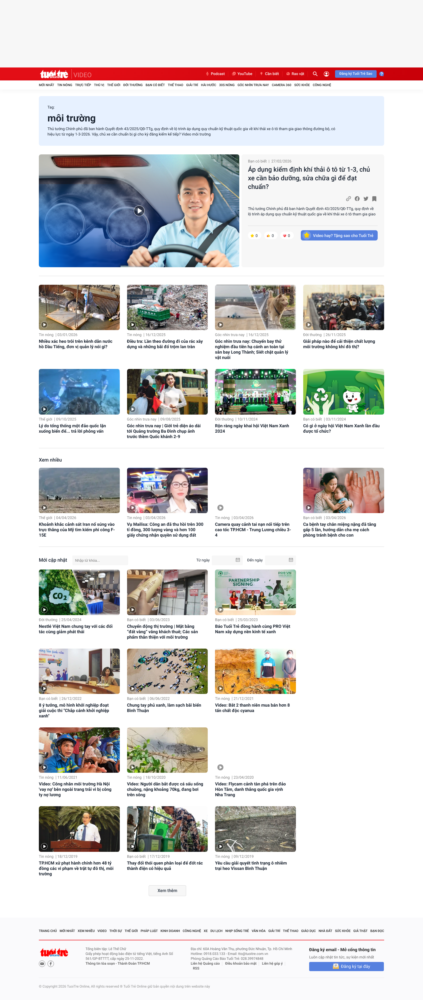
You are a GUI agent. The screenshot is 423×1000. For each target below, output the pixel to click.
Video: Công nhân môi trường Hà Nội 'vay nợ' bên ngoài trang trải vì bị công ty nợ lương (75, 789)
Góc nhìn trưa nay (253, 85)
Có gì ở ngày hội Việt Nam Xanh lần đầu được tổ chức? (341, 428)
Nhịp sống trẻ (237, 931)
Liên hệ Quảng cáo (205, 964)
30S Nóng (226, 85)
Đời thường (133, 85)
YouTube (241, 74)
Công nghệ (322, 85)
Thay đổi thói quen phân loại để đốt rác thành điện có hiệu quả (165, 865)
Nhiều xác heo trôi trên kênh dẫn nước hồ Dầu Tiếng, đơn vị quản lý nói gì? (75, 344)
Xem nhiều (50, 460)
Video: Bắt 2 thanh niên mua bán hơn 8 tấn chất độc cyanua (252, 708)
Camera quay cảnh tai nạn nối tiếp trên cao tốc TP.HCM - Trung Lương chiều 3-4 (253, 530)
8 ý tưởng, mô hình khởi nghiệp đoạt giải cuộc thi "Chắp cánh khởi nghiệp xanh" (74, 710)
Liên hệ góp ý (272, 964)
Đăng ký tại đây (355, 966)
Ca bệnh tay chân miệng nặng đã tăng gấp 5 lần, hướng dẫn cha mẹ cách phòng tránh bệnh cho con (339, 530)
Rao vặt (295, 74)
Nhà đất (325, 931)
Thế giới (113, 85)
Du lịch (216, 931)
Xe (205, 931)
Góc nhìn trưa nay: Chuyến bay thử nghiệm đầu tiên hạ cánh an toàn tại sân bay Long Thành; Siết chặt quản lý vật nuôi (251, 349)
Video (102, 931)
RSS (196, 969)
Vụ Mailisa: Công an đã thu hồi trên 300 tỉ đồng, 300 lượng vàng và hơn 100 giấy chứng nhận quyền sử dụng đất (165, 530)
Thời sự (116, 931)
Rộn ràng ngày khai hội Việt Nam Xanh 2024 (252, 428)
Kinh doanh (170, 931)
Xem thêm (167, 890)
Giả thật (360, 931)
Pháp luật (149, 931)
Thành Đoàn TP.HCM (134, 964)
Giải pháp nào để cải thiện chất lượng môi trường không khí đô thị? (339, 344)
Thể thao (175, 85)
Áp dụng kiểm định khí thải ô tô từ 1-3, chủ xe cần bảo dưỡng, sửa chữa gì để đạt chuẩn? (309, 178)
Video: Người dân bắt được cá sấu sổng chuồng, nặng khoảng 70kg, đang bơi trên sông (165, 789)
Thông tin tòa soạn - (102, 964)
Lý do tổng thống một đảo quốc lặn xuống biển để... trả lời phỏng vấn (72, 428)
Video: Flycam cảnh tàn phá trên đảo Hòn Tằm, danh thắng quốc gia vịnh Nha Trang (250, 789)
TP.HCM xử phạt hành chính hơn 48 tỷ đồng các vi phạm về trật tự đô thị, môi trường (76, 868)
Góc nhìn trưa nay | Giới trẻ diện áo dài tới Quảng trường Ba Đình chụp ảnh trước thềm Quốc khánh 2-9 (164, 431)
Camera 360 (281, 85)
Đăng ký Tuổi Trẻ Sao (355, 74)
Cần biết (269, 74)
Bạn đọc (377, 931)
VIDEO (82, 75)
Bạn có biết (155, 85)
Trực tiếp (83, 85)
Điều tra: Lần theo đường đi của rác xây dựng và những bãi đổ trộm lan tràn (165, 344)
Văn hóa (259, 931)
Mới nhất (46, 85)
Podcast (215, 74)
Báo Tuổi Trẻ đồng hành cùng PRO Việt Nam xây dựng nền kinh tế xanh (252, 629)
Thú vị (99, 85)
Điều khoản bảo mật (241, 964)
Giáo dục (308, 931)
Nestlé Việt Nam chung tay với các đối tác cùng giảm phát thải (75, 629)
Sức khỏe (302, 85)
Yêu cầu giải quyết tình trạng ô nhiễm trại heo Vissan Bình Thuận (251, 865)
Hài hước (208, 85)
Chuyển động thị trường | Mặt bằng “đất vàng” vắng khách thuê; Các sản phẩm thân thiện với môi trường (162, 632)
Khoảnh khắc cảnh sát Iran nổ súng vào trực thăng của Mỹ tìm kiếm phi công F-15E (77, 530)
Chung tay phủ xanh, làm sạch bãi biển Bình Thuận (164, 708)
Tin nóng (64, 85)
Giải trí (192, 85)
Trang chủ (48, 931)
